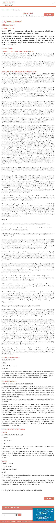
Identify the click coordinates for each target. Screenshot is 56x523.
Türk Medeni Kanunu (11, 10)
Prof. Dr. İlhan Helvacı (16, 521)
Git (19, 515)
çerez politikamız (46, 516)
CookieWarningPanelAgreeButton (43, 520)
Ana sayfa (4, 10)
